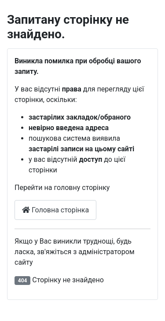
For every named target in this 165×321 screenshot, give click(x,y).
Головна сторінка (55, 210)
